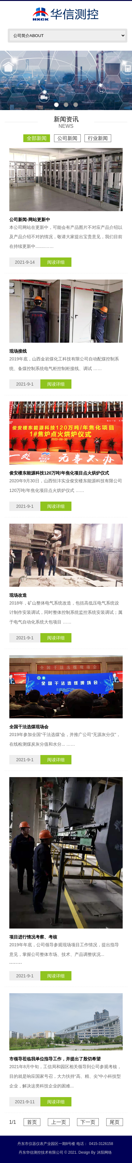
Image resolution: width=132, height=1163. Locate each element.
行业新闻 (98, 138)
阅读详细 (56, 262)
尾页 (115, 1122)
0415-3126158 (101, 1144)
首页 (32, 1122)
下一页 (87, 1122)
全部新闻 (37, 138)
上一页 (58, 1122)
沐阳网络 (104, 1152)
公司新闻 (67, 138)
